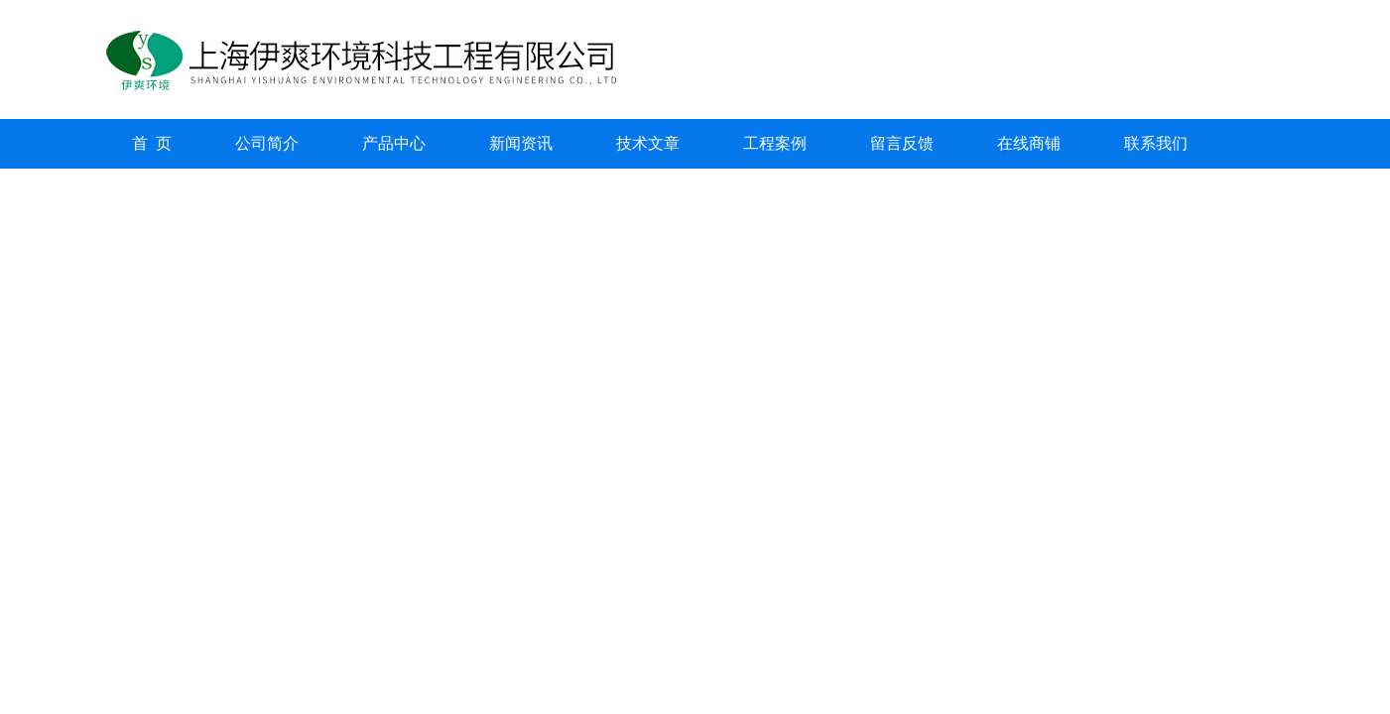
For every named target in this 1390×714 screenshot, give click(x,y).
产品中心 (394, 143)
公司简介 (267, 143)
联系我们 (1156, 143)
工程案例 (775, 143)
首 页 (152, 143)
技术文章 (648, 143)
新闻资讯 (521, 143)
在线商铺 (1029, 143)
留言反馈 (902, 143)
